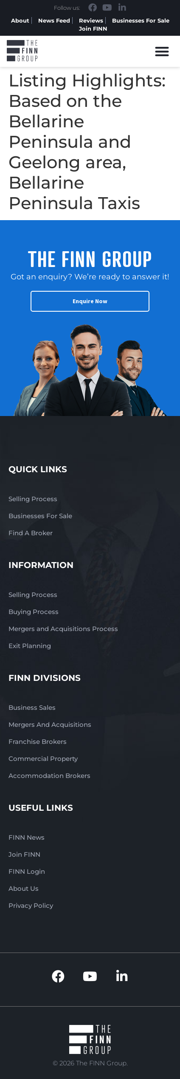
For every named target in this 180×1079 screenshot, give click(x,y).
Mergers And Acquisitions (49, 724)
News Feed (54, 20)
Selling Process (32, 499)
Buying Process (33, 612)
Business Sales (32, 707)
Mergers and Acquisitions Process (63, 629)
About (20, 20)
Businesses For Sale (140, 20)
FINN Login (26, 871)
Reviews (91, 20)
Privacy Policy (30, 905)
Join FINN (93, 28)
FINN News (26, 837)
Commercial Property (43, 759)
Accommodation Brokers (49, 776)
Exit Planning (29, 646)
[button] (162, 51)
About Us (23, 888)
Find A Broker (30, 533)
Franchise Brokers (37, 742)
